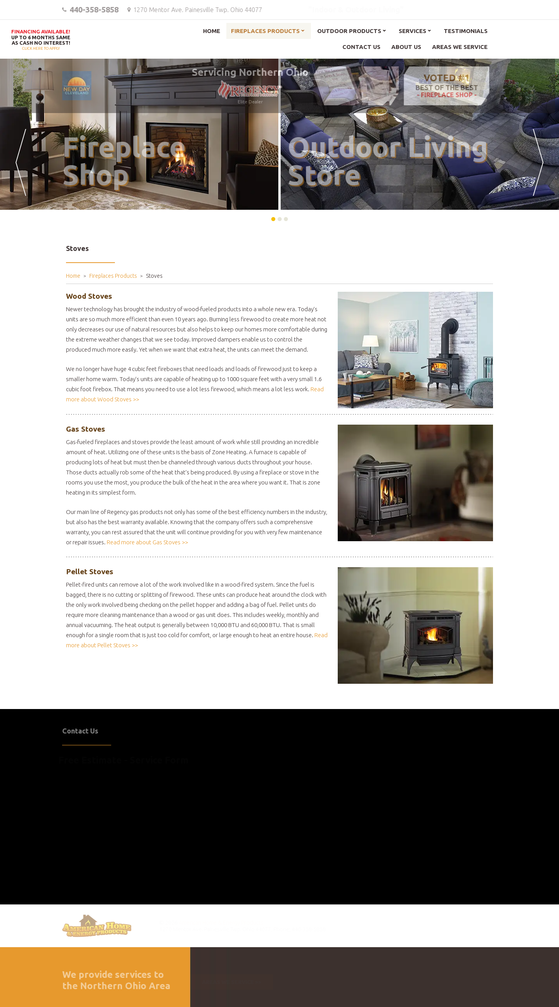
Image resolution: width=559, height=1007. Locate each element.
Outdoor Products (349, 31)
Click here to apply (41, 40)
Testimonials (466, 31)
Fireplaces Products (265, 31)
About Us (406, 47)
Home (211, 31)
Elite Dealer (246, 92)
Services (412, 31)
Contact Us (361, 47)
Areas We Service (460, 47)
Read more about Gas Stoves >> (147, 542)
